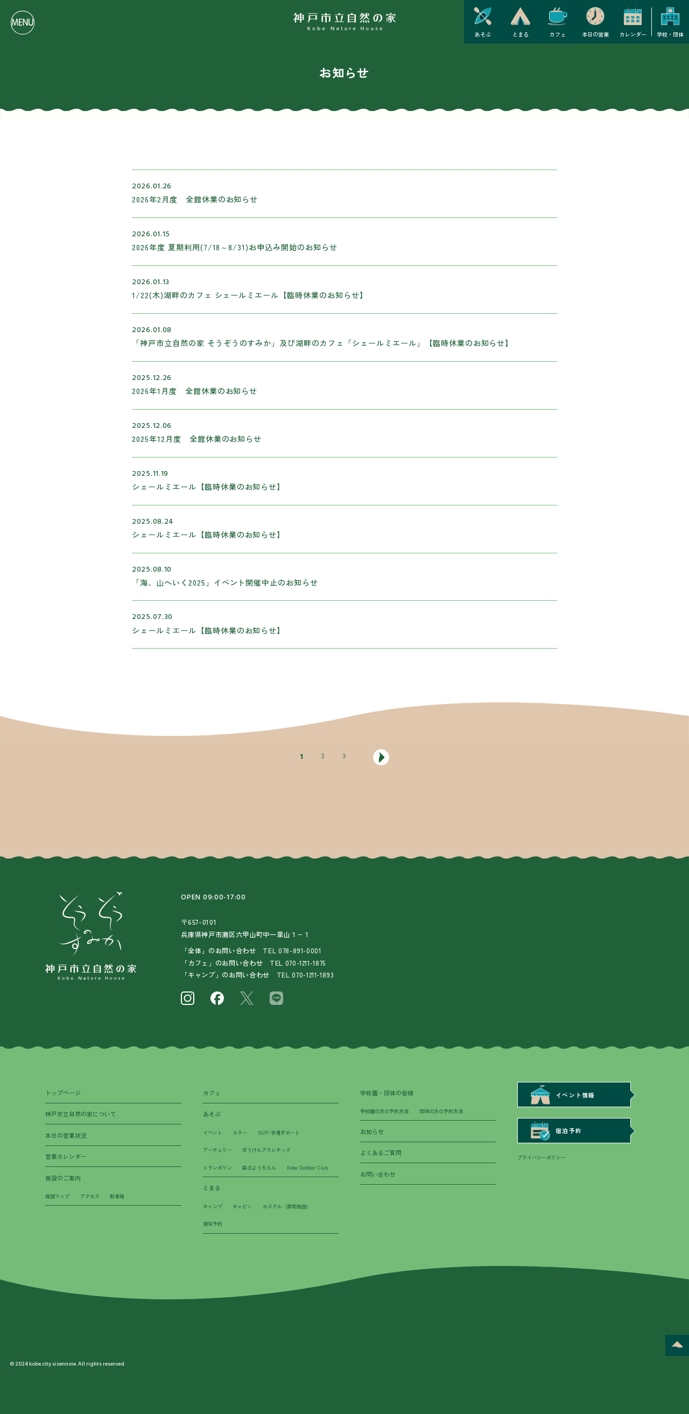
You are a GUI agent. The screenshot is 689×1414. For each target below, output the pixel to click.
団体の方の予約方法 (449, 1112)
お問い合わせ (379, 1177)
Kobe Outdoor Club (226, 1190)
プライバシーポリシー (544, 1161)
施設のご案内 (64, 1181)
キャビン (245, 1230)
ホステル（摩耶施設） (294, 1230)
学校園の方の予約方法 (387, 1112)
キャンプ (213, 1230)
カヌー (243, 1135)
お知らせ (373, 1133)
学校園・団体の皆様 (389, 1092)
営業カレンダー (67, 1159)
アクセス (93, 1202)
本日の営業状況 (67, 1137)
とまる (212, 1210)
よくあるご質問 (382, 1155)
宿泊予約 (213, 1249)
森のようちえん (264, 1172)
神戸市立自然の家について (84, 1114)
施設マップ (58, 1202)
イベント (213, 1135)
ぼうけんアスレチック (272, 1153)
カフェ (212, 1092)
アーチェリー (219, 1153)
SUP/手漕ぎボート (284, 1135)
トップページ (64, 1092)
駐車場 (123, 1202)
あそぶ (212, 1114)
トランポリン (219, 1172)
